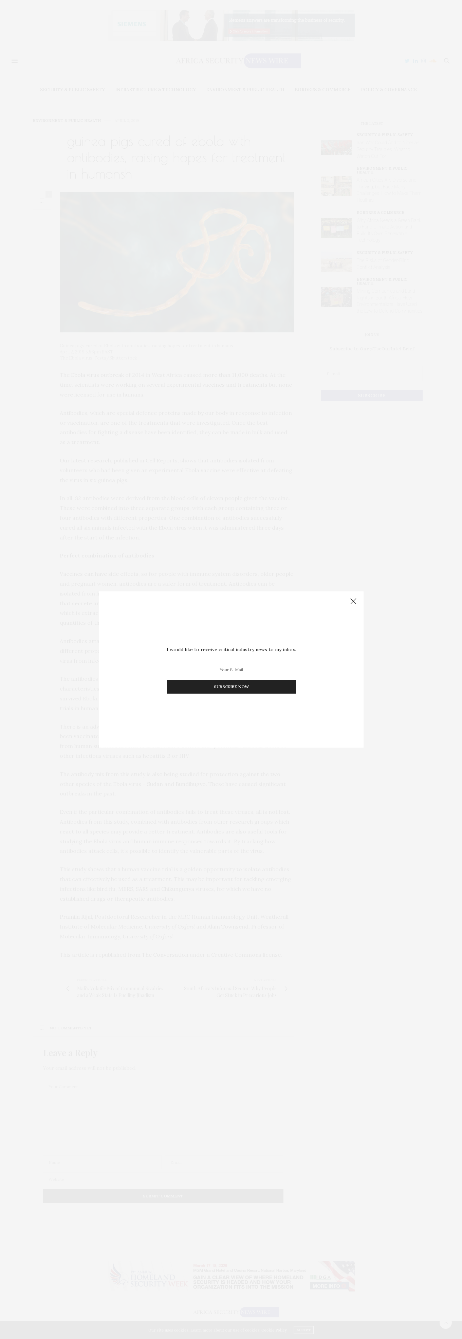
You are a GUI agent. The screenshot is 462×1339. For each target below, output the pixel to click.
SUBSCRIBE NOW (231, 686)
